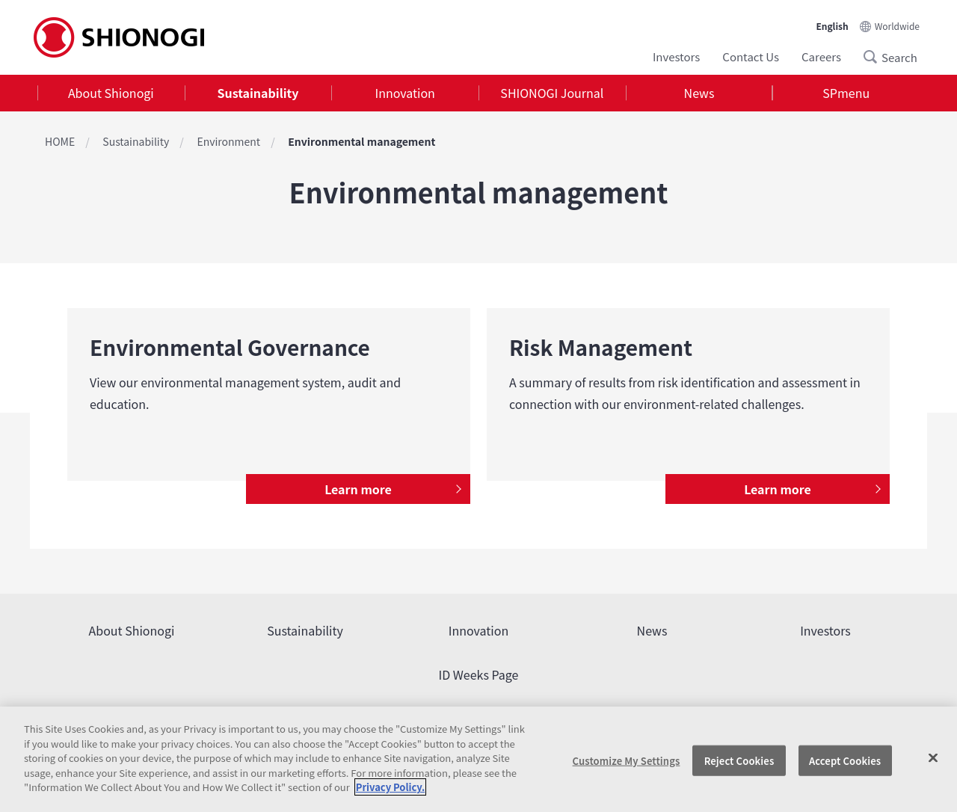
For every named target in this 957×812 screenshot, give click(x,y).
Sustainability (258, 93)
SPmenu (846, 93)
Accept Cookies (845, 760)
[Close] (933, 757)
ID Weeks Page (479, 674)
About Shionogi (111, 93)
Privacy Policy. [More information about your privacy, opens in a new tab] (390, 787)
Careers (821, 56)
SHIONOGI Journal (551, 93)
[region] (478, 759)
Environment (228, 141)
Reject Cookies (739, 760)
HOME (60, 141)
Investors (676, 56)
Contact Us (750, 56)
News (699, 93)
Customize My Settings (626, 760)
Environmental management (361, 141)
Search (875, 57)
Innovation (405, 93)
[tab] (111, 93)
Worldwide (897, 25)
